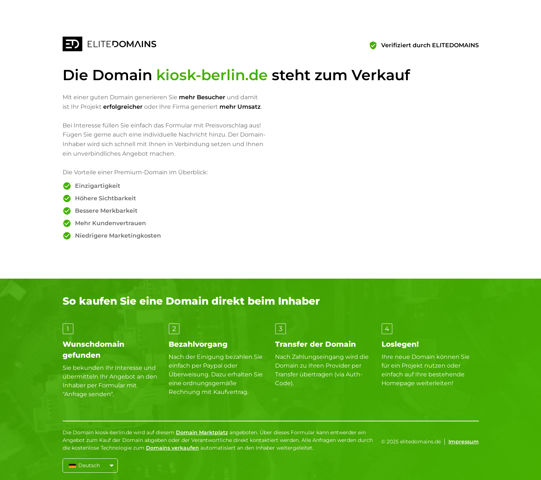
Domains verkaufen (172, 447)
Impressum (463, 441)
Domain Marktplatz (202, 432)
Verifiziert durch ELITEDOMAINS (430, 45)
